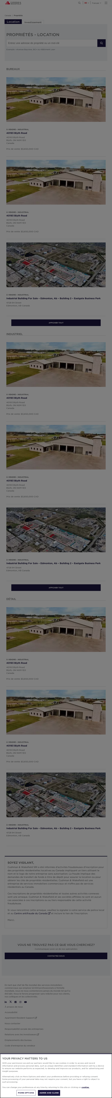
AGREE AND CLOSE (49, 1093)
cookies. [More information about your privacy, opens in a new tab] (85, 1087)
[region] (56, 1076)
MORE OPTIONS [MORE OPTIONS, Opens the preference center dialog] (26, 1093)
